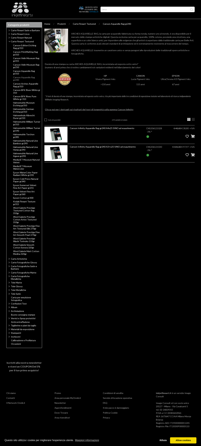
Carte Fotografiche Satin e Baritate (24, 273)
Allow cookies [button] (183, 440)
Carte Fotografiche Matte (23, 278)
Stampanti (16, 339)
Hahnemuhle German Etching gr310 (23, 116)
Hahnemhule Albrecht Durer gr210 (24, 123)
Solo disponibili (54, 126)
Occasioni (16, 350)
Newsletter (60, 409)
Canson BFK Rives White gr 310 (26, 97)
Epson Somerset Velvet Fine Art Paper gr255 (24, 192)
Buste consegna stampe (23, 321)
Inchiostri (15, 343)
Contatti (10, 404)
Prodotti (13, 22)
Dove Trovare (61, 419)
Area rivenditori (62, 423)
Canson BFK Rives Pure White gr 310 (24, 104)
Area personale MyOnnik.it (68, 404)
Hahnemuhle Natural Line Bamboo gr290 (25, 148)
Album (14, 313)
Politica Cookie (110, 419)
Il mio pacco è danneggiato (116, 414)
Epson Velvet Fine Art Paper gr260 (24, 199)
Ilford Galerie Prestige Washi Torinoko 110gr (24, 246)
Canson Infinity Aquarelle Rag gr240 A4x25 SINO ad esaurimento (102, 134)
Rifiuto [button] (163, 440)
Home (47, 30)
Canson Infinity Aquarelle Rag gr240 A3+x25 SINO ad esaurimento (103, 153)
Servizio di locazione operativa (117, 404)
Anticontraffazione (20, 328)
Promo (58, 399)
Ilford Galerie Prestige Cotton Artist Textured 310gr (25, 226)
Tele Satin (16, 300)
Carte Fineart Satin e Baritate (25, 36)
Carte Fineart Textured (84, 30)
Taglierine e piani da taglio (23, 331)
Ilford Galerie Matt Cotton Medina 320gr (26, 258)
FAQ (105, 409)
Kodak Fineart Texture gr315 (24, 209)
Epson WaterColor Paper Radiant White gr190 (25, 180)
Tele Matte (16, 288)
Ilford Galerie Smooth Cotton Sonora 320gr (23, 252)
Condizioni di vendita (113, 399)
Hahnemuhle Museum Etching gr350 (24, 110)
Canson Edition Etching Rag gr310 (24, 53)
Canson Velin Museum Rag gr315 (26, 65)
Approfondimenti (31, 22)
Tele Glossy (17, 292)
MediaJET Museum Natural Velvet (26, 167)
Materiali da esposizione (22, 335)
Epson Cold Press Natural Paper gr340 (25, 186)
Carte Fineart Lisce (20, 40)
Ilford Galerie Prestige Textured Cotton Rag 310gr (24, 217)
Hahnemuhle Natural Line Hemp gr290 (25, 154)
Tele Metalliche (18, 296)
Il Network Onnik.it (15, 409)
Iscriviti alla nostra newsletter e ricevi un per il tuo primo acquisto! (24, 372)
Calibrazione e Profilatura (23, 346)
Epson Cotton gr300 (23, 204)
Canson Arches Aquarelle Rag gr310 (25, 91)
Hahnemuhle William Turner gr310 (26, 129)
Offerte (63, 22)
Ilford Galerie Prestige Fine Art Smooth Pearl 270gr (26, 239)
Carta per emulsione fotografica (21, 305)
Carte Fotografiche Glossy (24, 268)
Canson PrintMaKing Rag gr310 (25, 59)
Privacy (106, 423)
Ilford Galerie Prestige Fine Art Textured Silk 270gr (26, 233)
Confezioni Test (19, 309)
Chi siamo (11, 399)
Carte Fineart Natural (21, 43)
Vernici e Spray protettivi (23, 324)
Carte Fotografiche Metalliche (20, 283)
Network (49, 22)
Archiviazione (17, 317)
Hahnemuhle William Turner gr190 (26, 135)
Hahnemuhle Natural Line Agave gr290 (25, 161)
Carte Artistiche (19, 265)
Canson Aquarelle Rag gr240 (117, 30)
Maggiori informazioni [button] (87, 440)
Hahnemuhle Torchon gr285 (23, 142)
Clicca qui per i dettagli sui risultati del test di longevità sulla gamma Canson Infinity (89, 115)
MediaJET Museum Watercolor (22, 173)
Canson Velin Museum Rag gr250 (26, 72)
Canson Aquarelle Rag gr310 (24, 78)
